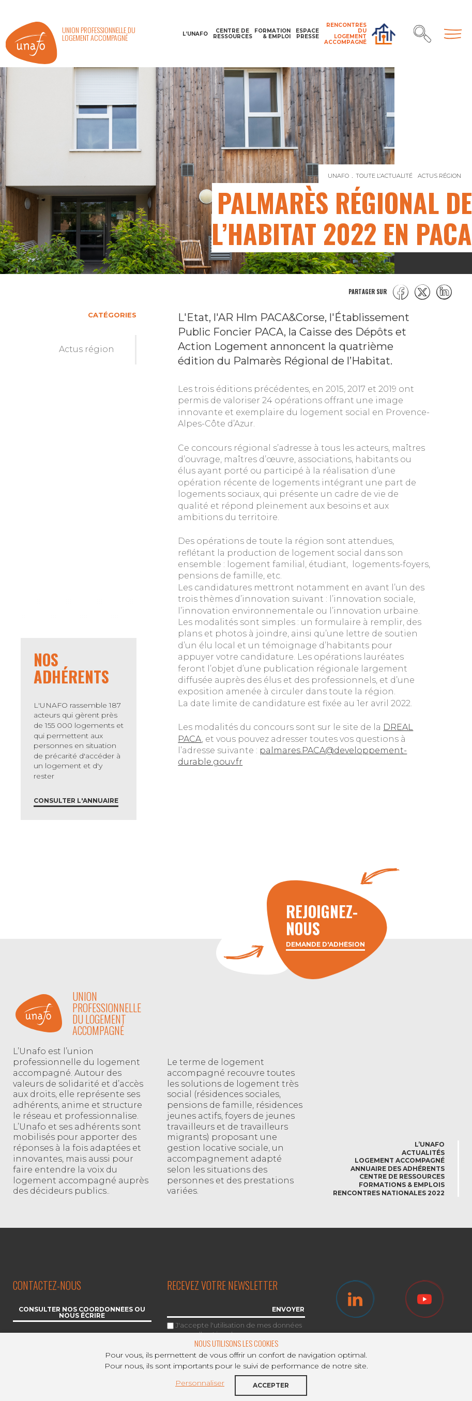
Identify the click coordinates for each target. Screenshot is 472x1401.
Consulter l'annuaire (76, 801)
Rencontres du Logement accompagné (345, 33)
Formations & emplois (402, 1185)
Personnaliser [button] (199, 1383)
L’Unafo (195, 34)
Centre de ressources (231, 33)
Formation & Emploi (272, 33)
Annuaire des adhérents (398, 1168)
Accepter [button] (271, 1385)
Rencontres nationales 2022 (389, 1193)
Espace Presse (307, 33)
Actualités (423, 1152)
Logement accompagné (400, 1160)
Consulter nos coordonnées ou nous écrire (82, 1312)
